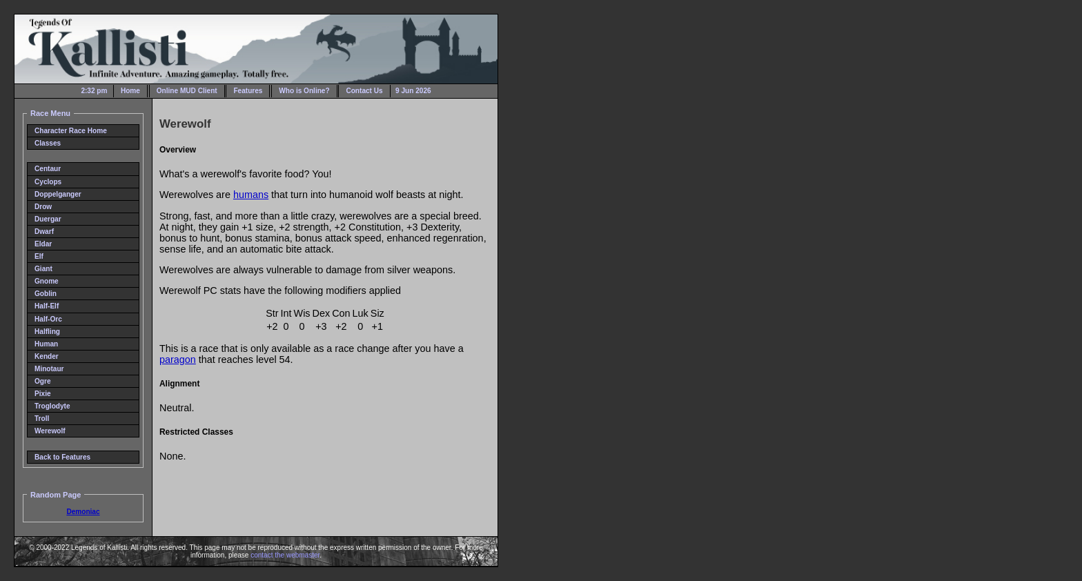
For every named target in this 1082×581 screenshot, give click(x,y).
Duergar (48, 219)
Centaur (48, 169)
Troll (42, 418)
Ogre (43, 381)
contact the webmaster (284, 555)
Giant (43, 269)
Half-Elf (47, 306)
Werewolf (50, 431)
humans (250, 194)
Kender (47, 356)
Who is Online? (304, 91)
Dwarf (44, 231)
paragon (177, 359)
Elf (39, 256)
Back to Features (62, 457)
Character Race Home (71, 131)
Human (46, 344)
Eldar (43, 244)
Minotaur (49, 369)
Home (130, 91)
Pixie (43, 393)
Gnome (47, 281)
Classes (48, 143)
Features (247, 91)
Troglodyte (52, 406)
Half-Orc (48, 319)
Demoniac (82, 511)
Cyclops (48, 182)
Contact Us (364, 91)
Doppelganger (58, 194)
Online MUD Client (187, 91)
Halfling (47, 331)
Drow (43, 206)
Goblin (46, 293)
